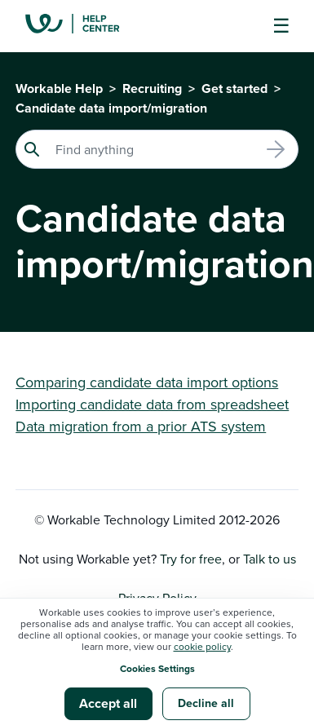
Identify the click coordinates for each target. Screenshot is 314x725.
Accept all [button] (108, 703)
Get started (234, 88)
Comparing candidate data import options (146, 382)
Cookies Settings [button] (157, 668)
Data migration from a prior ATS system (140, 426)
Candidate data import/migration (111, 108)
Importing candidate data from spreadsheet (152, 404)
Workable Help (59, 88)
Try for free (191, 559)
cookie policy (202, 646)
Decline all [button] (206, 703)
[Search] (157, 149)
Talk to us (269, 559)
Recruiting (152, 88)
